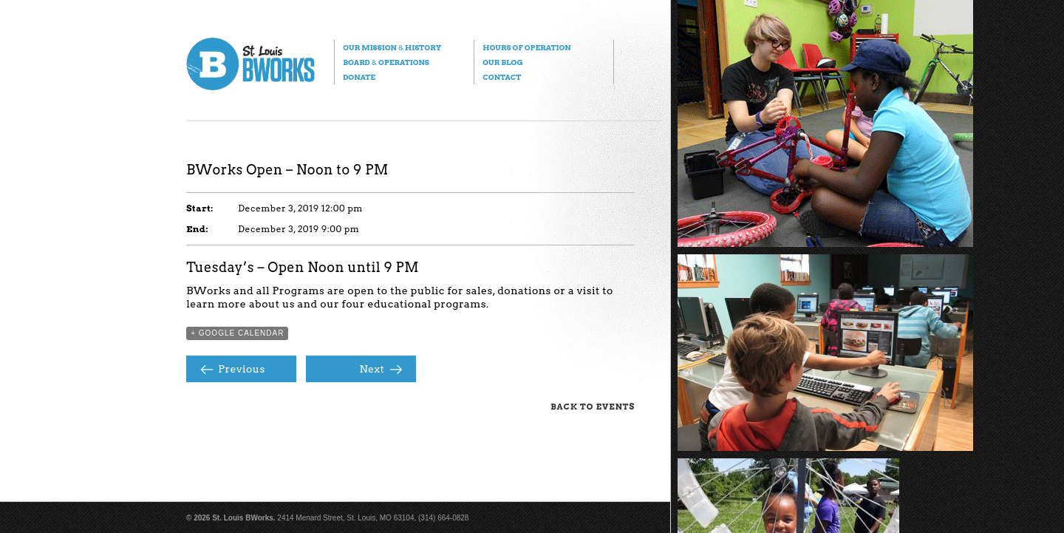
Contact (501, 76)
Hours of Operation (526, 47)
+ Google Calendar (237, 333)
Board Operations (386, 62)
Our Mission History (392, 47)
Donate (359, 76)
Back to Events (592, 406)
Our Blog (502, 62)
